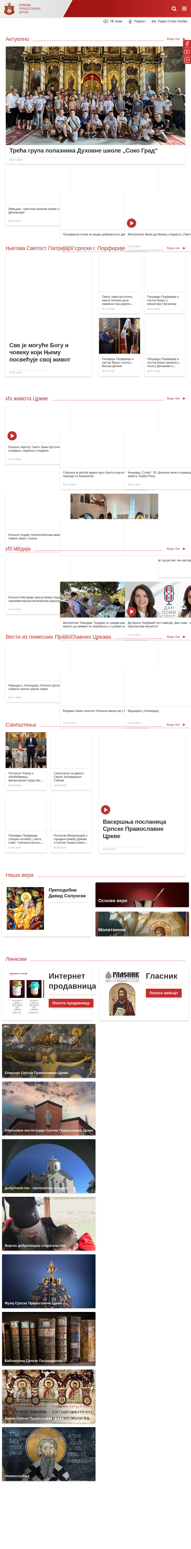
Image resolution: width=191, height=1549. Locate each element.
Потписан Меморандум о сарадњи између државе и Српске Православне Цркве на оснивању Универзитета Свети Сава (71, 842)
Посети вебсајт (164, 993)
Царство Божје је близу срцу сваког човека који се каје (91, 208)
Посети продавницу (71, 1003)
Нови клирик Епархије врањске (122, 509)
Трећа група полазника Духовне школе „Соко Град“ (84, 150)
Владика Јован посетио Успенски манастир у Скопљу (137, 685)
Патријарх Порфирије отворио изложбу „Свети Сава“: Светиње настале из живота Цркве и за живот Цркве (25, 842)
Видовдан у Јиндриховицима (73, 597)
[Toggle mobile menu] (184, 8)
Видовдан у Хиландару (162, 685)
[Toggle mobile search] (174, 8)
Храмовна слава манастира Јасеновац (80, 509)
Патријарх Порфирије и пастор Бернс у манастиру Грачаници (163, 300)
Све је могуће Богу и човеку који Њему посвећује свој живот (39, 352)
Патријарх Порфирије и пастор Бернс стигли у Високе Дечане (117, 362)
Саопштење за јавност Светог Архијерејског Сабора (69, 777)
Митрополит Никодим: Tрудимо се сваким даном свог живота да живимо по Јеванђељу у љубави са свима (137, 599)
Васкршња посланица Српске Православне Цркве (134, 828)
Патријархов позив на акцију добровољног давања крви (138, 208)
